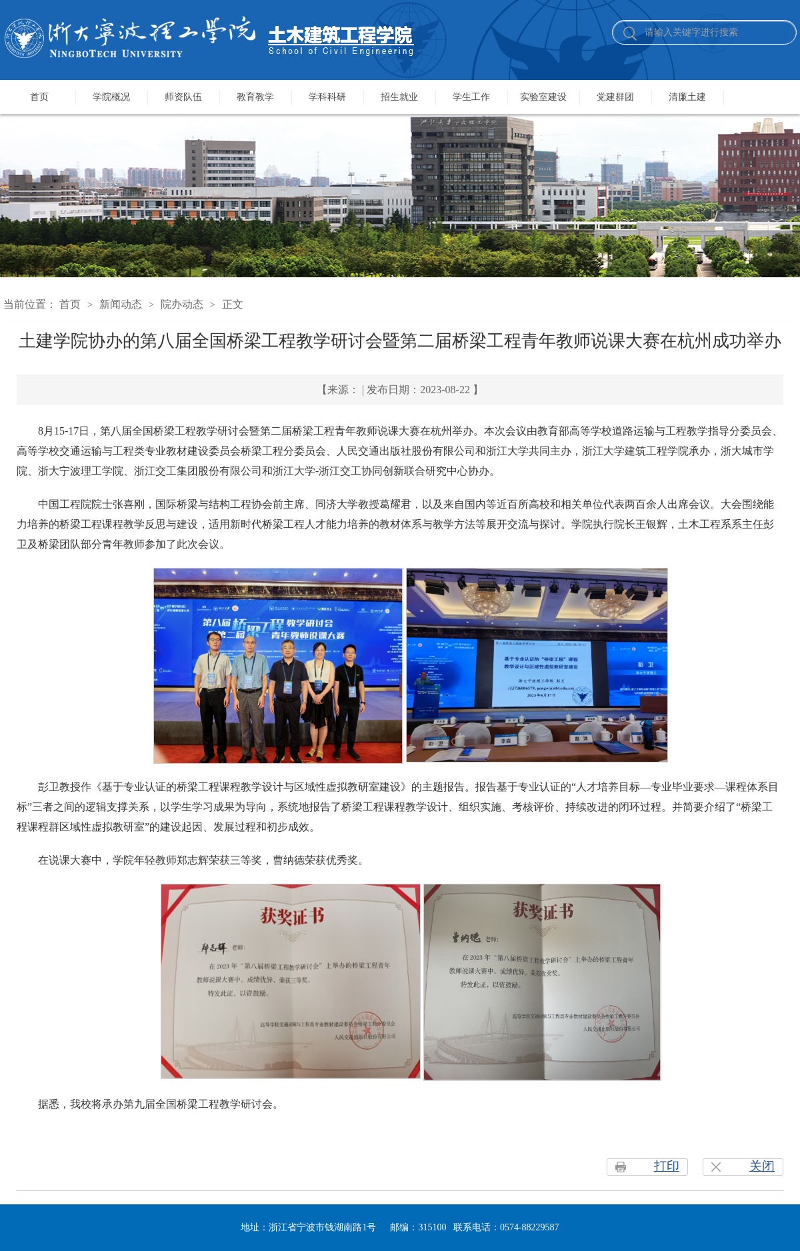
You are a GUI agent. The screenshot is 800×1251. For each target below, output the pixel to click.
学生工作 (471, 97)
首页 (39, 97)
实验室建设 (543, 97)
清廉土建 (687, 97)
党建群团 (615, 97)
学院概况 (111, 97)
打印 (666, 1166)
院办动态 (182, 304)
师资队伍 (183, 97)
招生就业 (399, 97)
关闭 (762, 1166)
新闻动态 (120, 304)
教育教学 (255, 97)
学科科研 (327, 97)
